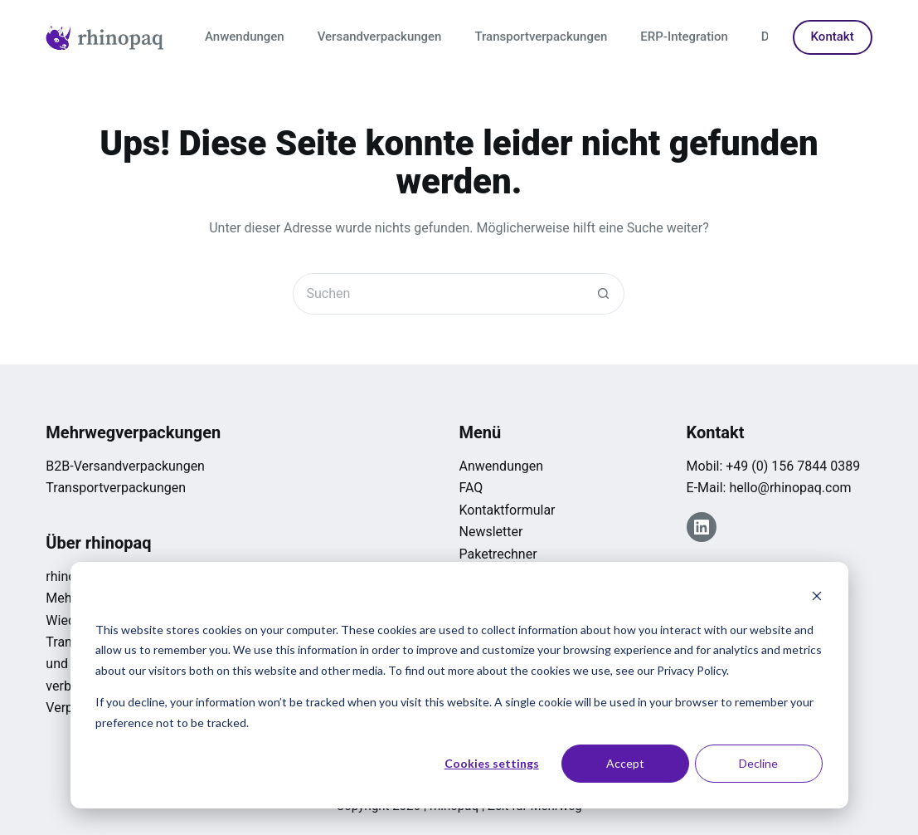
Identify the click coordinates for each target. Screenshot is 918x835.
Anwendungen (244, 36)
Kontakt (832, 36)
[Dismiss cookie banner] (817, 598)
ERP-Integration (684, 36)
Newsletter (490, 532)
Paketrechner (498, 554)
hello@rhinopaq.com (790, 488)
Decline (758, 763)
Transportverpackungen (540, 36)
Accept (625, 763)
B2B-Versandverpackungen (125, 466)
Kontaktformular (507, 510)
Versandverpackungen (380, 36)
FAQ (471, 488)
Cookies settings (491, 763)
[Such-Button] (603, 294)
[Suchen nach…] (438, 294)
